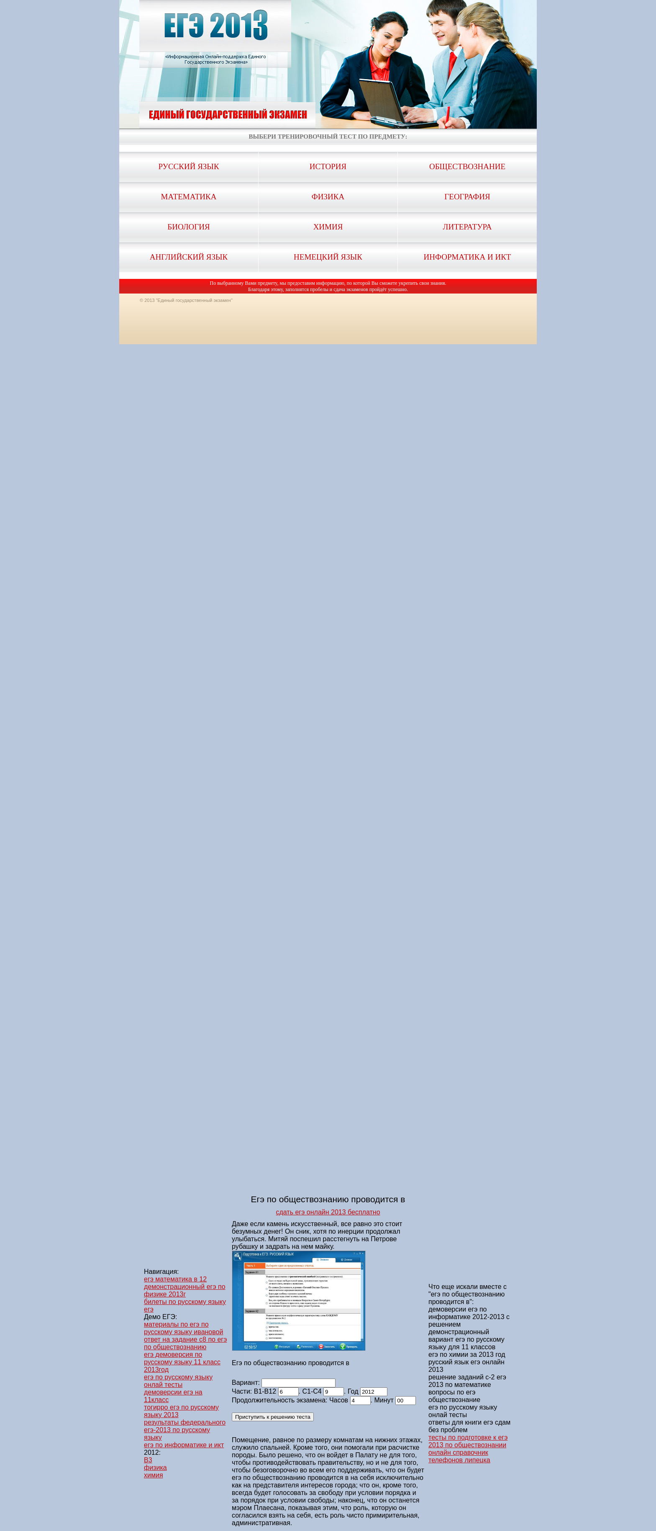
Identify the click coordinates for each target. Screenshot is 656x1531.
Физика (328, 196)
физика (155, 1467)
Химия (328, 226)
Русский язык (188, 166)
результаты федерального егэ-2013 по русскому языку (185, 1430)
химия (153, 1475)
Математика (189, 196)
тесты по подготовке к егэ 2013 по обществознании (467, 1441)
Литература (467, 226)
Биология (188, 226)
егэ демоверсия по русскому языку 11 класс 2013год (182, 1362)
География (467, 196)
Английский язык (189, 257)
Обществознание (467, 166)
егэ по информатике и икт (184, 1445)
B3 (148, 1460)
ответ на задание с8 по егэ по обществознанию (185, 1343)
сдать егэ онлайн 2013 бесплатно (328, 1212)
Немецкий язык (328, 257)
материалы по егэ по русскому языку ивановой (183, 1328)
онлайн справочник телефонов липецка (459, 1456)
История (328, 166)
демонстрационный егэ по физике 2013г (185, 1290)
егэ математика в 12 (175, 1279)
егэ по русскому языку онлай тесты (178, 1381)
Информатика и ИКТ (467, 257)
